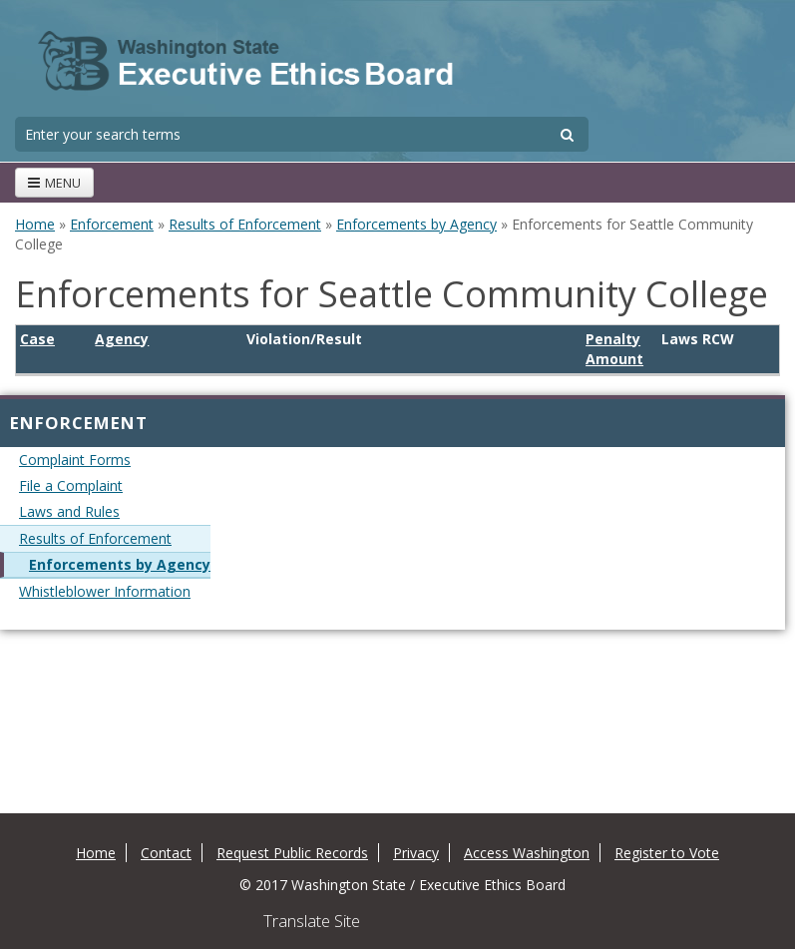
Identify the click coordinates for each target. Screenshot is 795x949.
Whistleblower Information (105, 591)
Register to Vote (666, 852)
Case (37, 338)
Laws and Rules (69, 511)
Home (35, 224)
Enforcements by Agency (416, 224)
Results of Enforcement (245, 224)
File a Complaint (71, 485)
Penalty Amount (614, 348)
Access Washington (527, 852)
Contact (166, 852)
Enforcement (112, 224)
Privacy (416, 852)
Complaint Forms (75, 459)
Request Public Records (292, 852)
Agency (122, 338)
